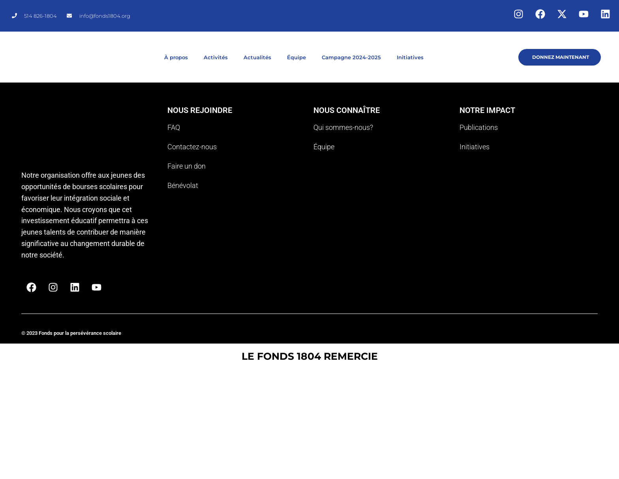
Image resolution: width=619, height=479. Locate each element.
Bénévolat (182, 185)
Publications (479, 127)
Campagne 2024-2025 (351, 57)
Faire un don (186, 166)
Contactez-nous (192, 147)
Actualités (257, 57)
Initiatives (410, 57)
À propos (176, 57)
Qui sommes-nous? (343, 127)
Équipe (296, 57)
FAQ (173, 127)
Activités (216, 57)
